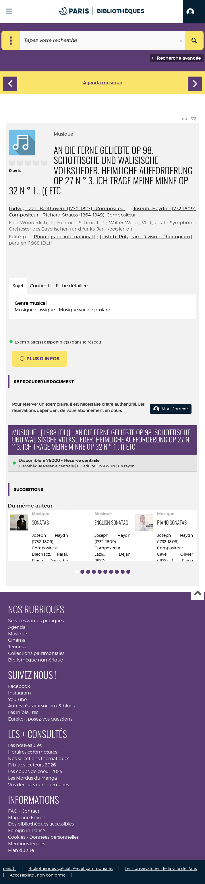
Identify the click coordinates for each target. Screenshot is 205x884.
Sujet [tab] (18, 285)
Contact (30, 811)
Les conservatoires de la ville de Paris (161, 868)
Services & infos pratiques (36, 620)
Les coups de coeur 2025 (35, 771)
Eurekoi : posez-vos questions (40, 719)
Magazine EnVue (26, 817)
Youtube (17, 699)
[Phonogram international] (63, 236)
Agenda (17, 627)
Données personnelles (54, 837)
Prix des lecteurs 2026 (32, 765)
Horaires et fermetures (32, 752)
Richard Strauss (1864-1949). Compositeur (89, 215)
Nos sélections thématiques (38, 758)
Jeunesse (18, 646)
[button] (194, 11)
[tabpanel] (102, 306)
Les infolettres (23, 712)
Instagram (19, 693)
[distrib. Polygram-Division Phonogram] (146, 236)
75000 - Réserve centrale (73, 460)
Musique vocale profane (85, 310)
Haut (197, 594)
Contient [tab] (39, 285)
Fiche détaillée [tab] (72, 285)
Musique (17, 634)
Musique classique (35, 310)
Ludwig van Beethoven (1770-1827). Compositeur (67, 208)
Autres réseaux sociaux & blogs (41, 706)
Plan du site (21, 850)
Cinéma (17, 640)
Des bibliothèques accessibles (41, 824)
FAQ (13, 811)
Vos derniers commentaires (38, 784)
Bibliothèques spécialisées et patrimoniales (70, 868)
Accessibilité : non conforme (37, 875)
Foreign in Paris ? (26, 830)
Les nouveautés (25, 745)
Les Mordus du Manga (32, 778)
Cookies (16, 837)
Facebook (19, 686)
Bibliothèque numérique (35, 660)
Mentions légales (26, 843)
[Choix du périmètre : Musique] (10, 40)
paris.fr (9, 868)
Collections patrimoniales (36, 653)
